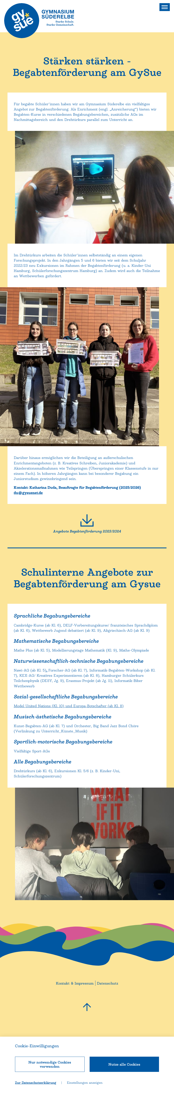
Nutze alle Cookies (124, 1064)
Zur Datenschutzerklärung (35, 1082)
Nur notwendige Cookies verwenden (49, 1064)
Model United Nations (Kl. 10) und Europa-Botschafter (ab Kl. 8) (69, 780)
